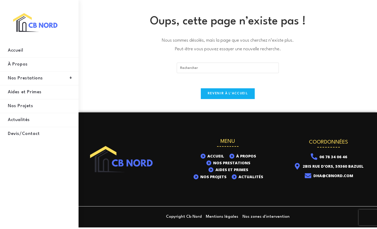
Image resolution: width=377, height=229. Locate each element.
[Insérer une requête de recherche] (228, 68)
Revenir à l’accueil (228, 94)
